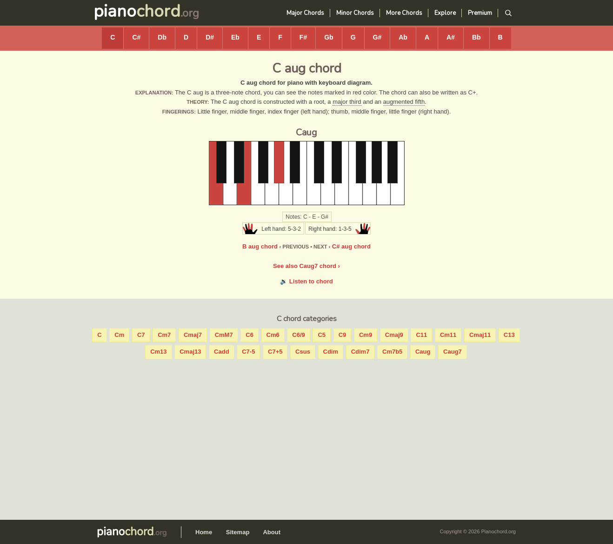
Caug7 (452, 351)
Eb (235, 37)
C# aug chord (351, 246)
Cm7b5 (392, 351)
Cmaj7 (193, 334)
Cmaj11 (480, 334)
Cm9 (365, 334)
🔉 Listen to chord (306, 281)
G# (377, 37)
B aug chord (260, 246)
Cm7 (164, 334)
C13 (509, 334)
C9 (342, 334)
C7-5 (248, 351)
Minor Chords (355, 13)
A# (450, 37)
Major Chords (305, 13)
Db (162, 37)
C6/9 (298, 334)
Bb (476, 37)
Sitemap (238, 532)
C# (136, 37)
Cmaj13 (190, 351)
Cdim (331, 351)
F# (303, 37)
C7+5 (275, 351)
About (271, 532)
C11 (421, 334)
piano (136, 11)
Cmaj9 (394, 334)
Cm (119, 334)
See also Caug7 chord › (306, 265)
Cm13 (158, 351)
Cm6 (273, 334)
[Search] (508, 13)
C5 (322, 334)
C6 (249, 334)
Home (203, 532)
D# (210, 37)
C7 (141, 334)
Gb (328, 37)
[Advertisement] (306, 437)
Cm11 (448, 334)
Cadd (221, 351)
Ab (403, 37)
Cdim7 (360, 351)
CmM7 (224, 334)
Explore (445, 13)
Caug (423, 351)
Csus (302, 351)
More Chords (404, 13)
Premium (480, 13)
